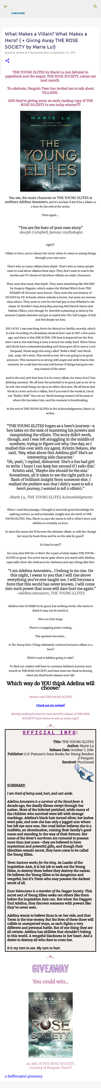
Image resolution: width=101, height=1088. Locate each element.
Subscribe (18, 13)
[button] (7, 61)
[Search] (95, 6)
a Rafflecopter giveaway (23, 1076)
